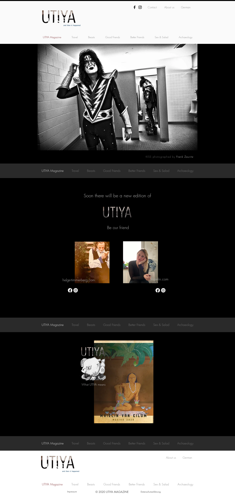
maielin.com (159, 279)
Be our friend (118, 227)
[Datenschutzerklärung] (150, 491)
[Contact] (152, 7)
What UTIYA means (94, 384)
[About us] (169, 7)
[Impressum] (72, 491)
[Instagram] (140, 7)
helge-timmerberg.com (79, 280)
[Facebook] (134, 7)
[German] (186, 7)
